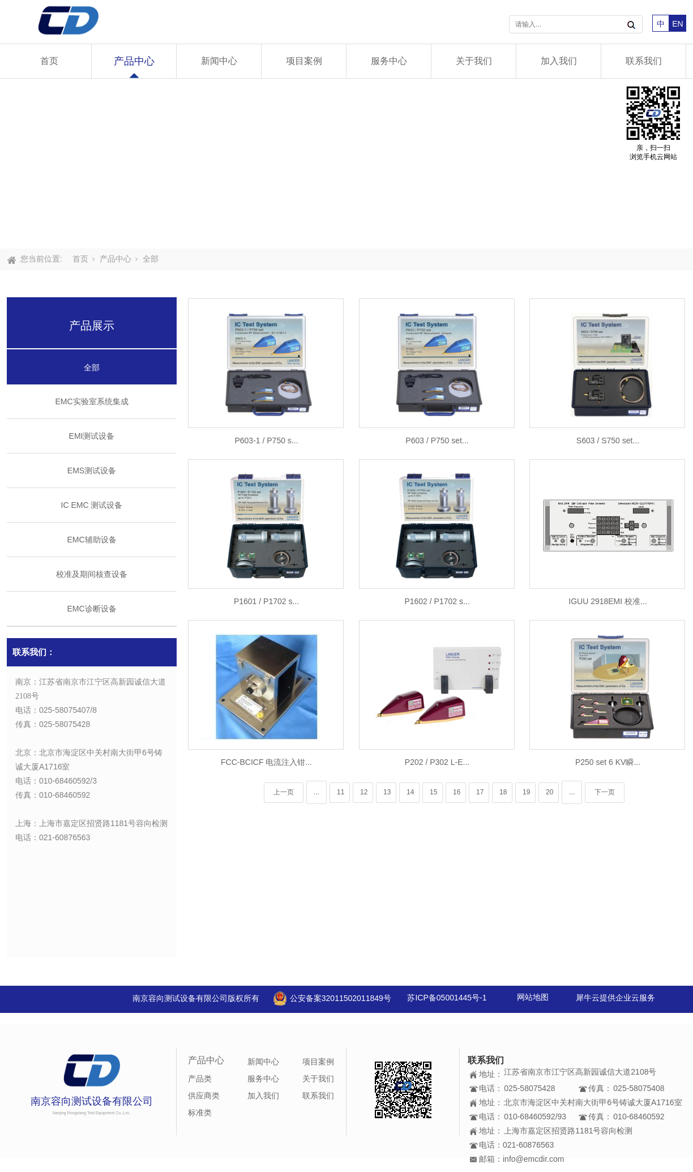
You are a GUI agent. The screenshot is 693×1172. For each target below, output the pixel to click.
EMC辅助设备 (91, 539)
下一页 (604, 792)
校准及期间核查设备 (91, 574)
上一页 (283, 792)
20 (549, 792)
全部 (151, 258)
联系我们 (644, 61)
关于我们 (474, 61)
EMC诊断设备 (91, 608)
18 (503, 792)
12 (363, 792)
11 (340, 792)
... (316, 792)
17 (480, 792)
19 (526, 792)
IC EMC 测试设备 (92, 505)
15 (433, 792)
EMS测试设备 (91, 470)
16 (456, 792)
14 (410, 792)
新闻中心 (219, 61)
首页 (49, 61)
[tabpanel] (346, 164)
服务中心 (389, 61)
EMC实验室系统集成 (91, 401)
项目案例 (304, 61)
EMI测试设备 (92, 435)
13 (387, 792)
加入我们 (559, 61)
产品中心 (134, 61)
